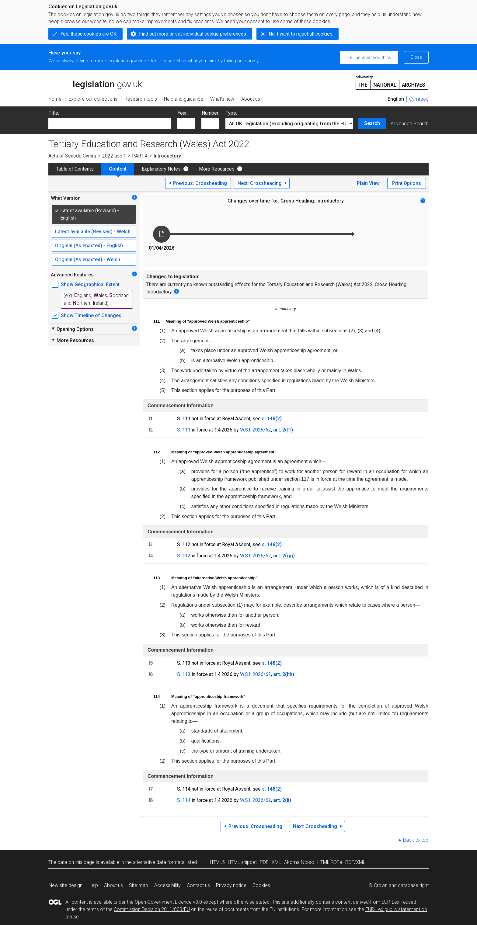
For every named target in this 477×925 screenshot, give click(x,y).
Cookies (261, 885)
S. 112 (183, 556)
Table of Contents (75, 169)
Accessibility (167, 885)
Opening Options (72, 329)
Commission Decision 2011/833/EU (152, 909)
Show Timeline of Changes (91, 315)
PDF (264, 862)
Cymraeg (419, 99)
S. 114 (183, 800)
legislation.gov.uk (95, 82)
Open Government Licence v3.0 (168, 902)
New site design (65, 885)
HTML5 (217, 862)
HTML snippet (242, 862)
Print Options (406, 183)
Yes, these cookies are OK (89, 34)
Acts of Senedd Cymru (72, 156)
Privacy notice (231, 885)
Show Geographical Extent (90, 284)
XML (276, 862)
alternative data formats (158, 862)
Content (118, 169)
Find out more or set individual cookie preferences (192, 34)
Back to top (415, 840)
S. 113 (183, 674)
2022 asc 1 (114, 156)
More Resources (217, 169)
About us (113, 885)
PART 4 (140, 156)
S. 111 (183, 430)
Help (93, 885)
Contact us (198, 885)
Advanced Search (410, 123)
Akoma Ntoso (299, 862)
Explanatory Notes (161, 169)
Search (372, 123)
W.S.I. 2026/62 (255, 430)
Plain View (368, 183)
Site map (138, 885)
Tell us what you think (369, 57)
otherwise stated (252, 902)
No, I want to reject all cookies (301, 34)
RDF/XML (355, 862)
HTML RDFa (329, 862)
